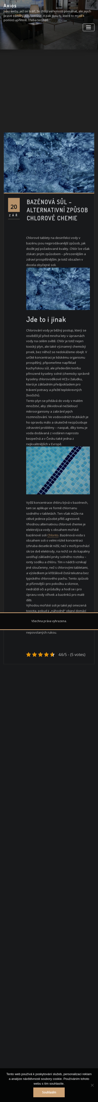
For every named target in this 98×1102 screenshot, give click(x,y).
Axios (10, 5)
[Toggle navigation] (88, 27)
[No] (92, 1085)
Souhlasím (49, 1092)
